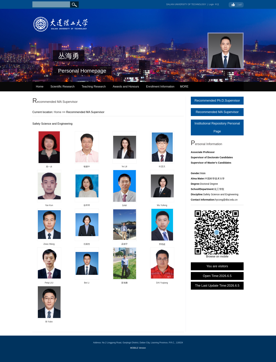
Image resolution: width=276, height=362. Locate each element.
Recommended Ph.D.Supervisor (217, 100)
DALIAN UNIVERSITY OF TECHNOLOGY (186, 4)
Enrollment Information (160, 86)
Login (211, 4)
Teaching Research (94, 86)
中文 (217, 4)
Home (39, 86)
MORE (184, 86)
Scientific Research (63, 86)
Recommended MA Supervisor (217, 112)
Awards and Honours (126, 86)
